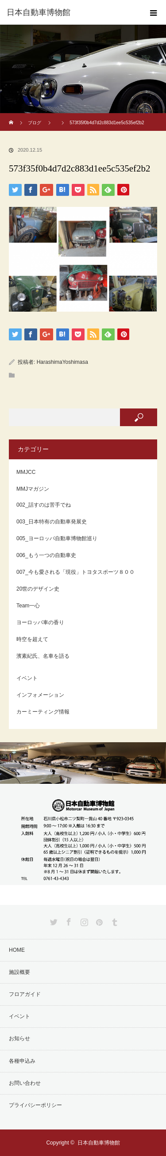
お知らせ (19, 1038)
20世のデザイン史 (37, 589)
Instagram (83, 920)
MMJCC (25, 472)
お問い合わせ (25, 1083)
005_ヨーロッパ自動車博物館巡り (56, 538)
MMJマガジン (32, 489)
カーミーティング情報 (42, 712)
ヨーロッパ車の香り (40, 622)
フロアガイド (25, 994)
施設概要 (19, 972)
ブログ (34, 122)
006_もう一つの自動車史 (46, 555)
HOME (17, 950)
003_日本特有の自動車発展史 (51, 522)
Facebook (67, 920)
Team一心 (28, 606)
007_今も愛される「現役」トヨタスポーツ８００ (75, 572)
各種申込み (22, 1061)
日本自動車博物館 (98, 1143)
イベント (27, 678)
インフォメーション (40, 695)
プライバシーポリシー (35, 1105)
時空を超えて (32, 639)
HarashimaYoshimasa (62, 362)
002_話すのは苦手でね (43, 505)
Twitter (52, 920)
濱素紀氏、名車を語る (42, 656)
